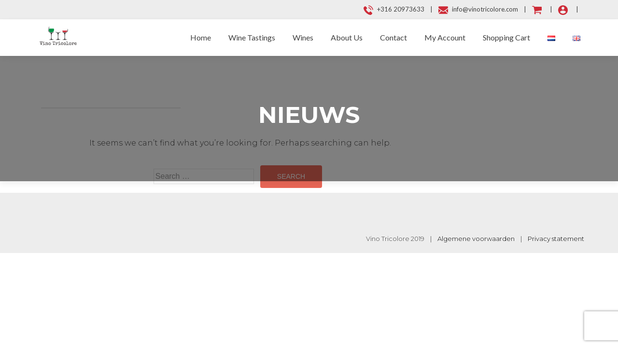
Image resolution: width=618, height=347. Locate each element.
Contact (393, 37)
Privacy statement (556, 238)
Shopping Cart (506, 37)
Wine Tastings (251, 37)
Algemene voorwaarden (476, 238)
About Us (347, 37)
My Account (444, 37)
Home (200, 37)
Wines (303, 37)
